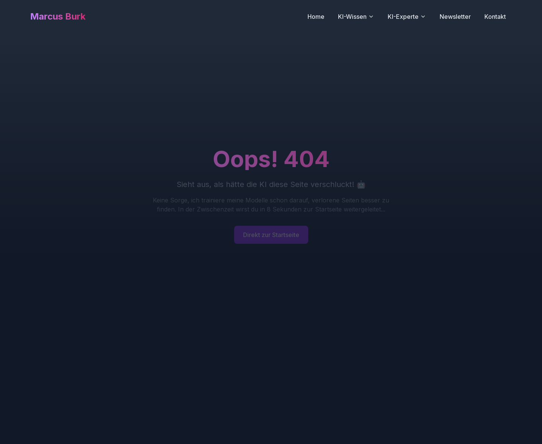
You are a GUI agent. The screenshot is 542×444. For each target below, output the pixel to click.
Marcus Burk (57, 16)
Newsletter (455, 16)
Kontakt (495, 16)
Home (316, 16)
